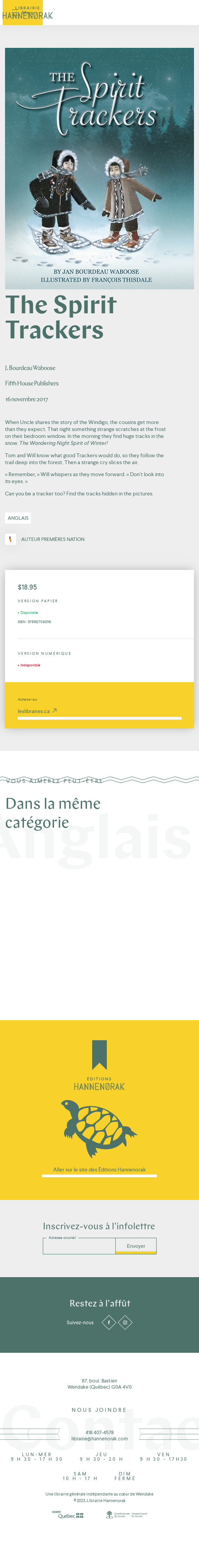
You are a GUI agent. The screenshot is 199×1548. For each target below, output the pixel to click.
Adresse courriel (62, 1237)
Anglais (18, 518)
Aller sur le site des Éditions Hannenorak (99, 1169)
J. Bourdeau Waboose (30, 368)
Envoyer (136, 1246)
